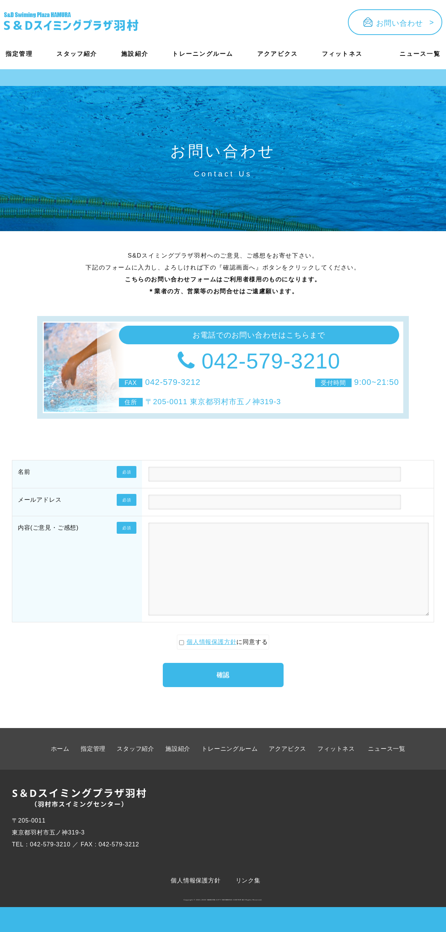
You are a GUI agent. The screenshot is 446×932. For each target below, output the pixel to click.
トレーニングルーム (202, 54)
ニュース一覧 (420, 54)
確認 (223, 690)
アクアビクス (277, 54)
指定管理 (19, 54)
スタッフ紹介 (76, 54)
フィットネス (342, 54)
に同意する (223, 664)
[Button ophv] (71, 22)
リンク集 (248, 900)
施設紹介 (134, 54)
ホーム (60, 768)
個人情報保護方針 (208, 664)
